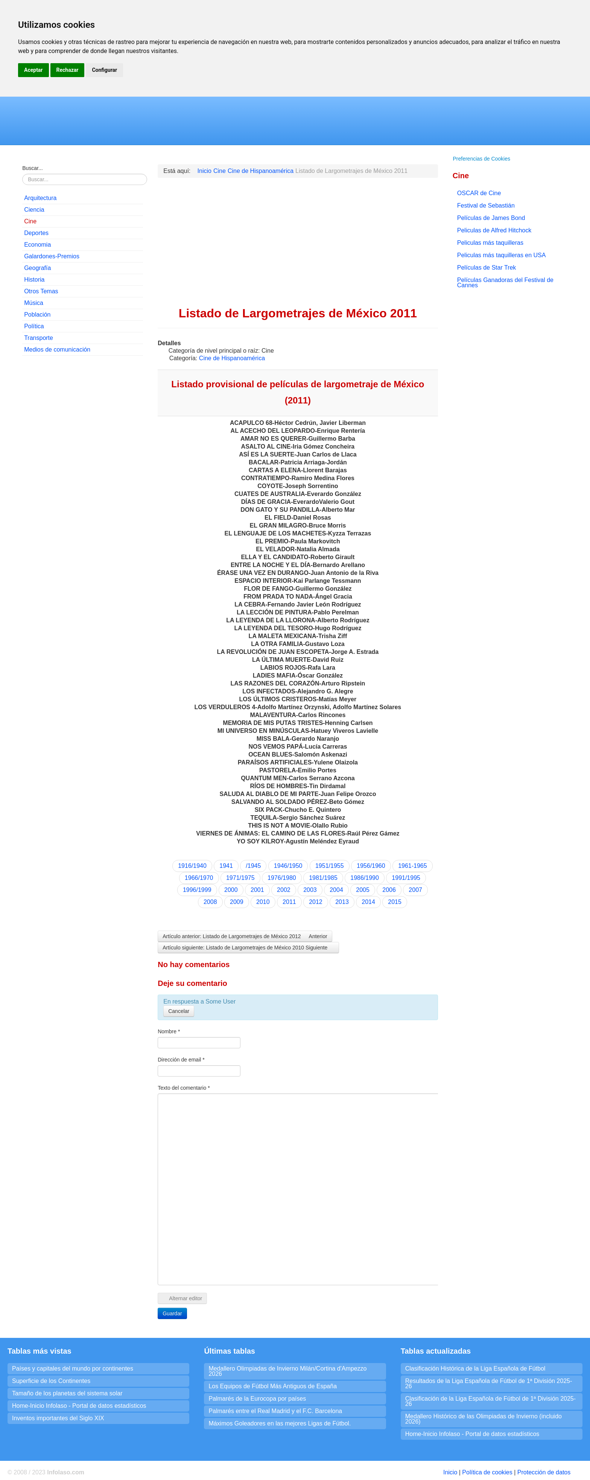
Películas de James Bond (491, 218)
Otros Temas (41, 291)
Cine (30, 221)
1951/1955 (329, 866)
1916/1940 (192, 866)
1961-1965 (412, 866)
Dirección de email (181, 1060)
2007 (415, 890)
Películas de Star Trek (486, 267)
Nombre (169, 1031)
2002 (283, 890)
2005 (363, 890)
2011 (289, 902)
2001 (257, 890)
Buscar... (32, 168)
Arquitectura (40, 198)
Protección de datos (543, 1472)
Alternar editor (182, 1298)
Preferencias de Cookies (481, 159)
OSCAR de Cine (479, 193)
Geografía (37, 268)
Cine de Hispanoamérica (232, 358)
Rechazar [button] (67, 70)
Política (34, 326)
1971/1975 (240, 878)
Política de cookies (487, 1472)
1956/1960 (371, 866)
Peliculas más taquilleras (490, 243)
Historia (34, 279)
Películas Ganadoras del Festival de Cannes (505, 282)
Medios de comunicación (57, 349)
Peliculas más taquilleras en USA (501, 255)
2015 (394, 902)
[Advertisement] (82, 410)
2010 (263, 902)
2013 (342, 902)
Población (37, 314)
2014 (368, 902)
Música (33, 303)
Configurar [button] (104, 70)
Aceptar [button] (33, 70)
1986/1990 (364, 878)
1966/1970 (199, 878)
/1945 (253, 866)
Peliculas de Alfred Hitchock (494, 230)
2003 (310, 890)
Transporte (38, 338)
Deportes (36, 233)
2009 (236, 902)
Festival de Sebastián (486, 205)
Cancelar (178, 1011)
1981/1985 (323, 878)
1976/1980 (282, 878)
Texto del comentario (184, 1088)
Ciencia (34, 209)
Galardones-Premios (51, 256)
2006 (389, 890)
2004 (336, 890)
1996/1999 (197, 890)
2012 (315, 902)
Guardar (172, 1313)
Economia (37, 244)
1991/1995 (406, 878)
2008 (210, 902)
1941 (226, 866)
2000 (231, 890)
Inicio (450, 1472)
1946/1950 (288, 866)
